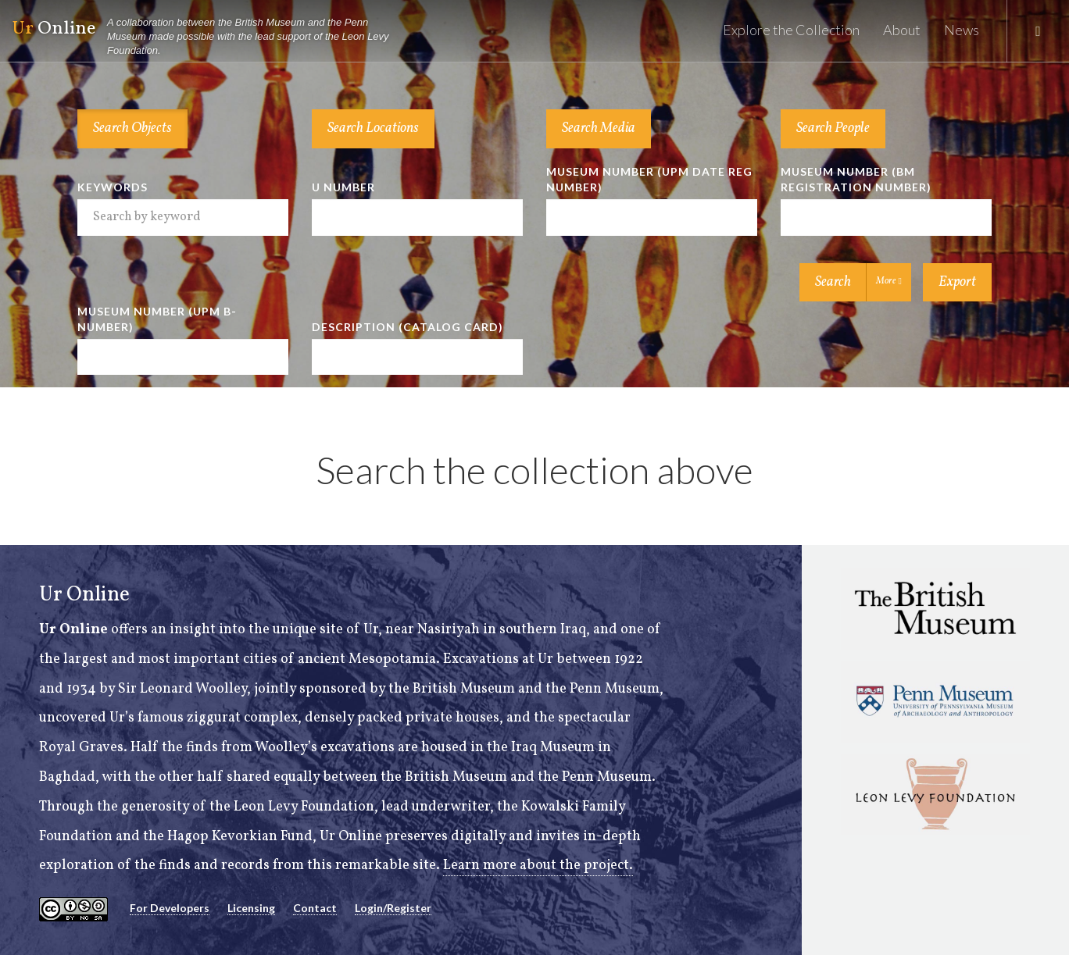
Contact (315, 907)
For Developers (169, 907)
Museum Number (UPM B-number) (157, 319)
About (902, 29)
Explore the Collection (791, 29)
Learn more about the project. (538, 865)
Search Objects (132, 128)
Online (208, 37)
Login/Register (393, 907)
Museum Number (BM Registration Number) (856, 179)
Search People (833, 128)
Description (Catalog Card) (407, 326)
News (961, 29)
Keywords (112, 187)
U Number (343, 187)
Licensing (251, 907)
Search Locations (373, 128)
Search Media (598, 128)
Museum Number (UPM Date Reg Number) (649, 179)
